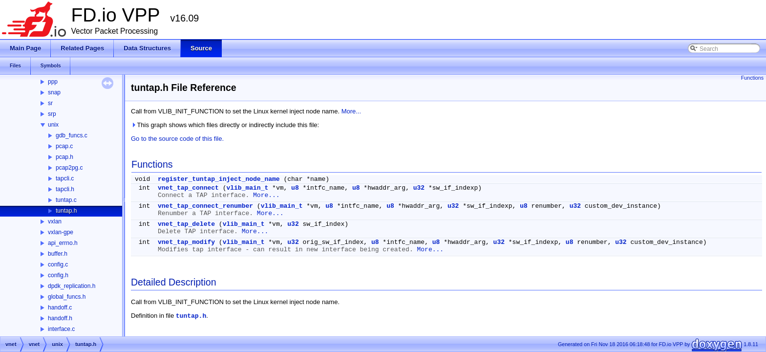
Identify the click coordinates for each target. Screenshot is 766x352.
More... (351, 111)
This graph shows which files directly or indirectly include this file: (225, 125)
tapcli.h (65, 189)
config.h (58, 275)
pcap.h (64, 157)
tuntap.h (66, 210)
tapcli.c (65, 178)
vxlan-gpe (60, 232)
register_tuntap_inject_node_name (219, 179)
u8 (295, 188)
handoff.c (60, 307)
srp (52, 113)
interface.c (61, 329)
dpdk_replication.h (71, 286)
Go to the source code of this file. (177, 138)
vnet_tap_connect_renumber (205, 206)
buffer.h (57, 253)
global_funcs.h (66, 296)
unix (53, 124)
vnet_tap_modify (186, 242)
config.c (58, 264)
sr (50, 103)
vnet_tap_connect (188, 188)
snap (54, 92)
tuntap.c (66, 200)
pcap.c (64, 146)
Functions (752, 78)
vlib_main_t (247, 188)
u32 (419, 188)
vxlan (55, 221)
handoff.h (60, 318)
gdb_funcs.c (71, 135)
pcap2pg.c (69, 167)
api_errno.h (63, 243)
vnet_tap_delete (186, 224)
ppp (53, 81)
